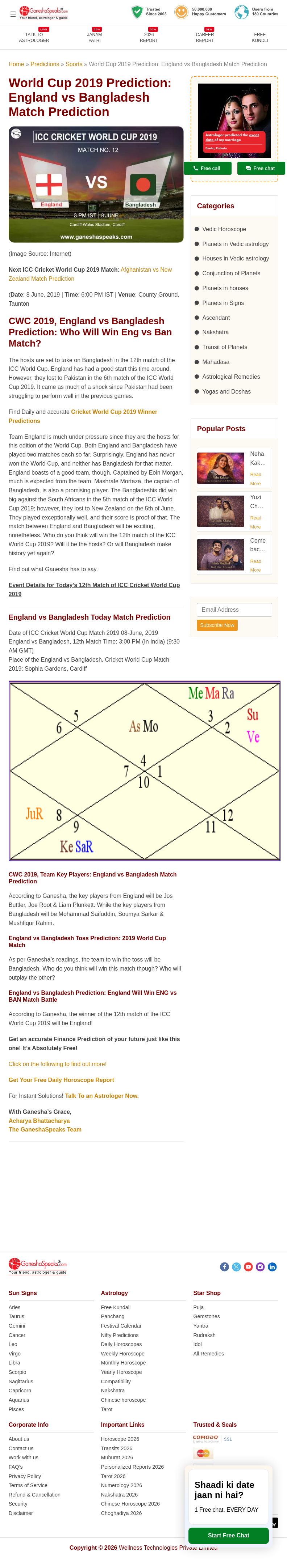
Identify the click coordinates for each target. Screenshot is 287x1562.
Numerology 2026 (121, 1485)
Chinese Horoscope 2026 (130, 1504)
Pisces (16, 1409)
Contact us (21, 1448)
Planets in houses (225, 288)
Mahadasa (215, 362)
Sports (74, 64)
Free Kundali (116, 1307)
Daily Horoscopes (121, 1344)
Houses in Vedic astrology (235, 258)
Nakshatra (215, 332)
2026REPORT (149, 37)
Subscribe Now (217, 625)
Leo (13, 1344)
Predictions (44, 64)
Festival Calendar (121, 1326)
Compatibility (116, 1381)
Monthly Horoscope (123, 1363)
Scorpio (17, 1372)
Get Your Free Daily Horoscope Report (61, 1080)
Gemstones (206, 1316)
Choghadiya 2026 (121, 1513)
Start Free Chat (228, 1535)
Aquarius (19, 1400)
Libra (14, 1363)
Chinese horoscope (123, 1400)
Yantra (200, 1326)
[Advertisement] (143, 1201)
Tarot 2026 (113, 1476)
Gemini (17, 1326)
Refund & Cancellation (35, 1495)
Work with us (23, 1457)
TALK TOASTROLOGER (34, 37)
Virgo (15, 1354)
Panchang (113, 1316)
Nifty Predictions (120, 1335)
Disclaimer (21, 1513)
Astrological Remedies (231, 377)
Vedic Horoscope (224, 229)
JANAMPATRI (94, 37)
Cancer (17, 1335)
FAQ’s (16, 1467)
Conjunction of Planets (231, 273)
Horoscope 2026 (120, 1439)
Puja (198, 1307)
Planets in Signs (223, 303)
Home (16, 64)
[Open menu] (13, 14)
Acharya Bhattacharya (39, 1121)
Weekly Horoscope (123, 1354)
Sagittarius (21, 1381)
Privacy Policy (25, 1476)
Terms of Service (28, 1485)
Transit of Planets (224, 347)
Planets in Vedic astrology (235, 244)
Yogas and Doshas (226, 392)
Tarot (107, 1409)
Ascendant (216, 318)
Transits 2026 (117, 1448)
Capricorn (20, 1390)
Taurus (16, 1316)
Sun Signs (23, 1293)
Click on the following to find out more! (58, 1064)
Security (18, 1504)
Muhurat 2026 (117, 1457)
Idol (197, 1344)
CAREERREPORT (205, 37)
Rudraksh (204, 1335)
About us (19, 1439)
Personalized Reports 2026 (132, 1467)
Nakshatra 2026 (119, 1495)
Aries (15, 1307)
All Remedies (208, 1354)
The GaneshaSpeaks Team (45, 1129)
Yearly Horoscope (121, 1372)
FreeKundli (260, 37)
